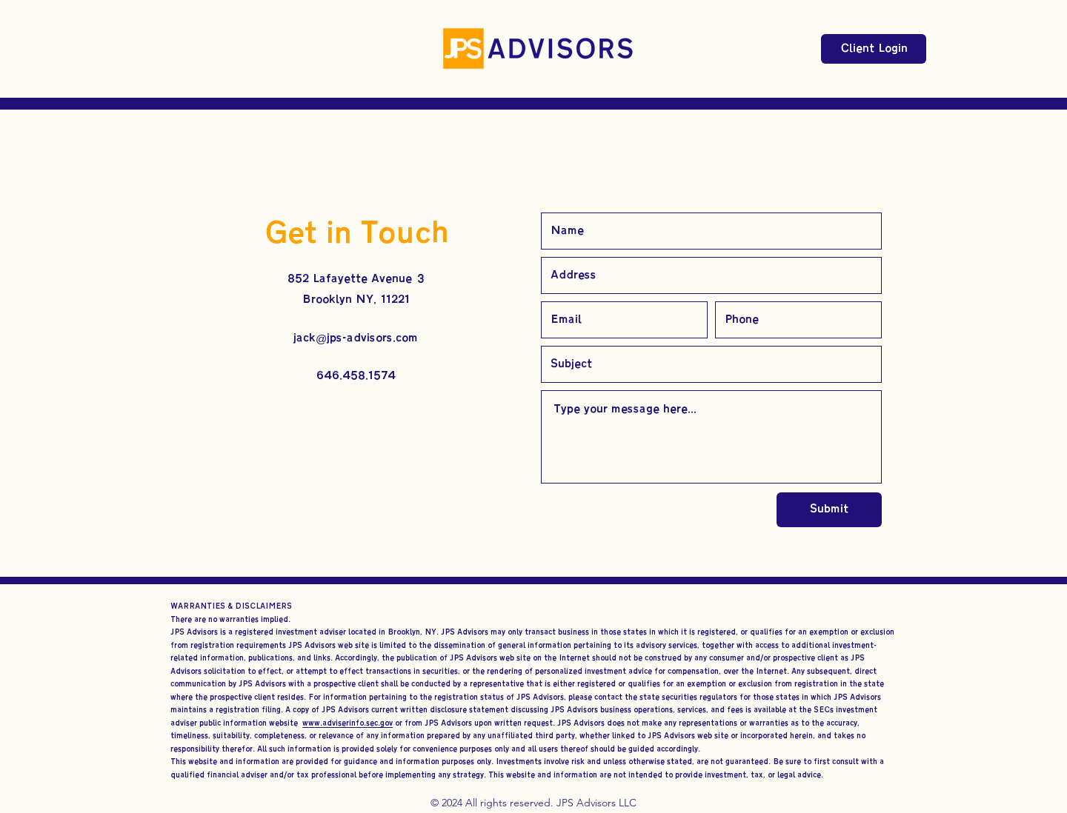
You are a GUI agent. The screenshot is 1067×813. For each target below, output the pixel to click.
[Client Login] (873, 49)
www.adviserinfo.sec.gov (347, 723)
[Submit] (829, 509)
